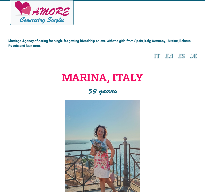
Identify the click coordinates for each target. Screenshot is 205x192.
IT (157, 55)
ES (181, 55)
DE (193, 55)
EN (169, 55)
